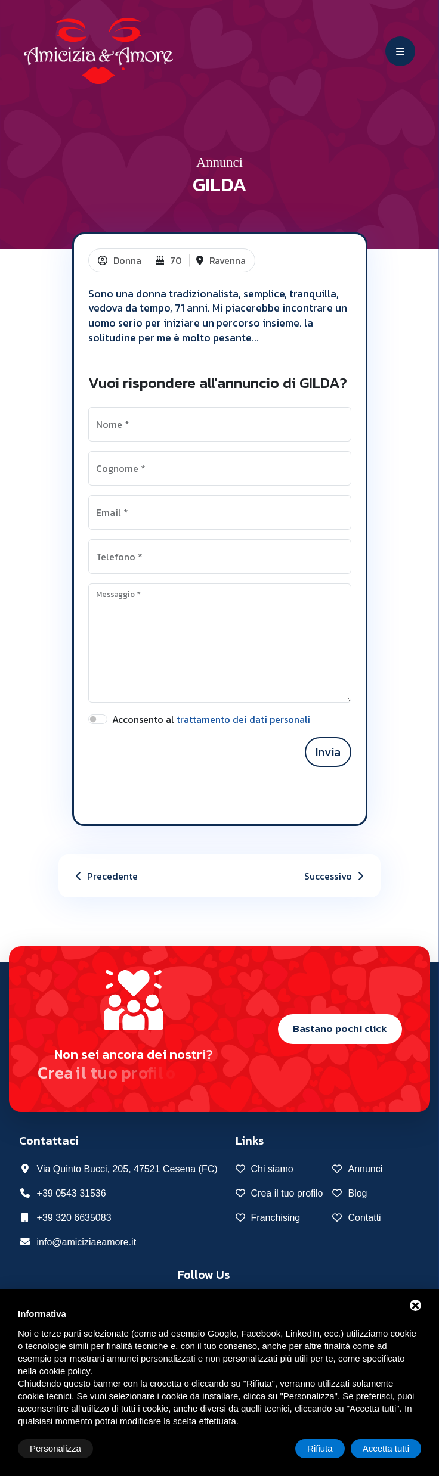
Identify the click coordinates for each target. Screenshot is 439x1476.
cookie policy (65, 1371)
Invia (328, 752)
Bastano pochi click (340, 1028)
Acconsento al (211, 719)
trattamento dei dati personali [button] (243, 719)
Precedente (105, 876)
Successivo (335, 876)
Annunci (219, 162)
